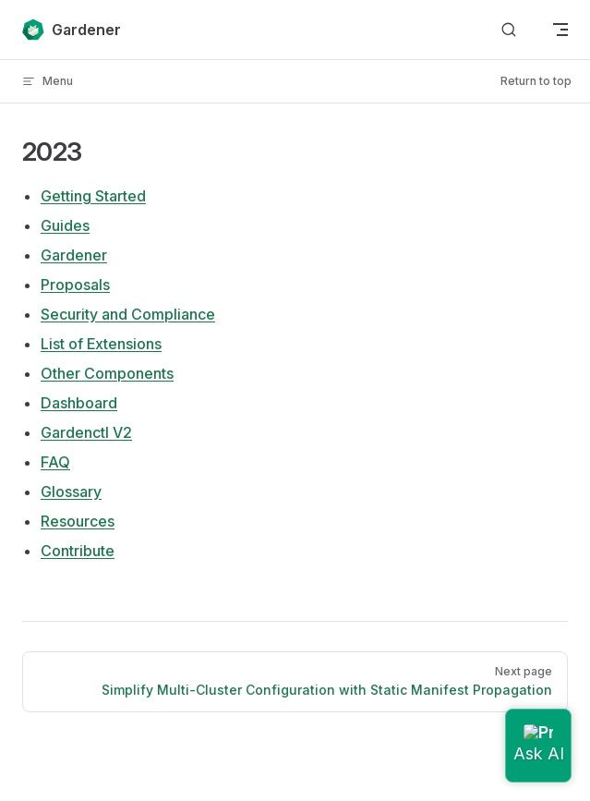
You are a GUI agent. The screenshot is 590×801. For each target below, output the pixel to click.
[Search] (509, 30)
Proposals (75, 284)
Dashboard (79, 403)
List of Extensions (101, 343)
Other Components (107, 373)
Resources (77, 521)
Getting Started (93, 196)
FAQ (55, 462)
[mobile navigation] (560, 29)
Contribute (77, 550)
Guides (65, 225)
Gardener (74, 255)
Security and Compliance (128, 314)
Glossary (71, 491)
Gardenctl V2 (86, 432)
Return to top (536, 81)
